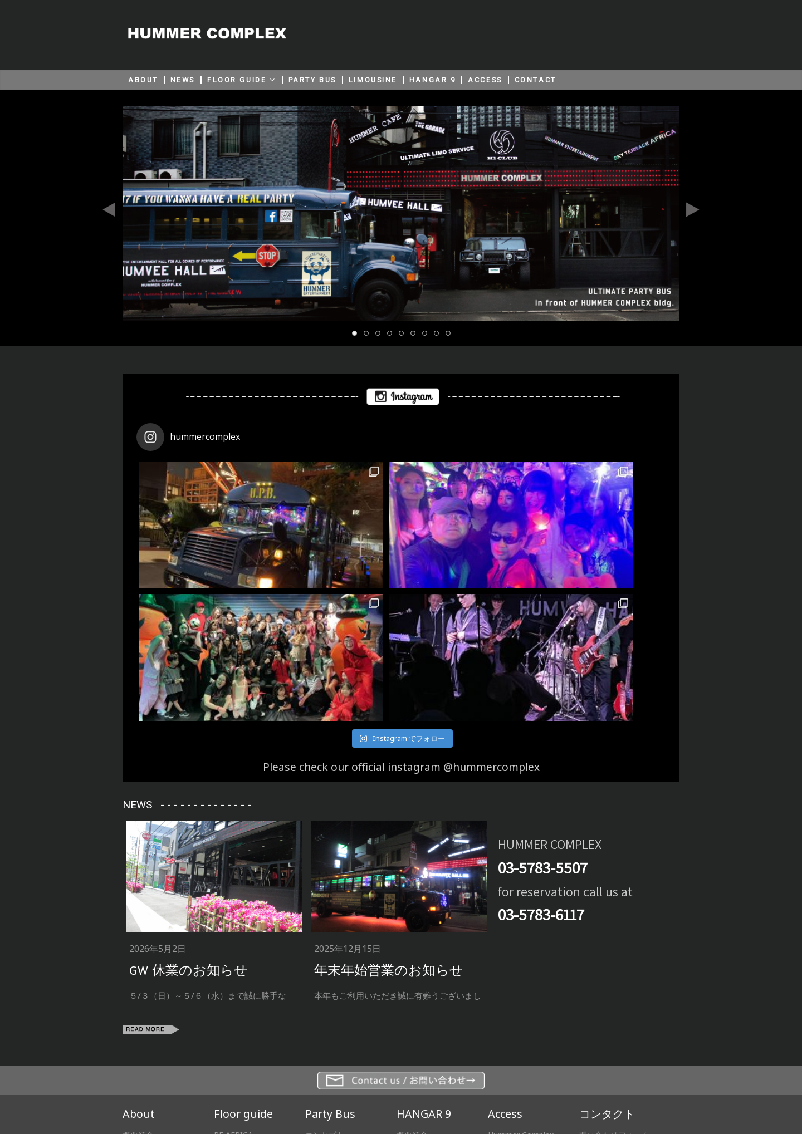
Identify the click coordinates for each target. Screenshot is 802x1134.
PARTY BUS (312, 80)
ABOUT (143, 80)
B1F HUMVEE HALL (248, 1044)
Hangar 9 (504, 1017)
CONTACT (535, 80)
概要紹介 (138, 1003)
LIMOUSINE (373, 80)
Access (505, 981)
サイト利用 (302, 1087)
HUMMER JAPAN (487, 1087)
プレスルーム (146, 1030)
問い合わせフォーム (614, 1003)
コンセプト (324, 1003)
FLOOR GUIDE (236, 80)
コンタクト (607, 981)
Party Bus (330, 981)
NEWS (182, 80)
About (139, 981)
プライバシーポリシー (388, 1087)
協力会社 (138, 1017)
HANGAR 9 (432, 80)
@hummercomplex (491, 634)
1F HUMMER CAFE (247, 1030)
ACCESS (485, 80)
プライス (320, 1030)
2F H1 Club (233, 1017)
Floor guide (243, 981)
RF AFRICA (233, 1003)
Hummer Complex (521, 1003)
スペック (320, 1017)
